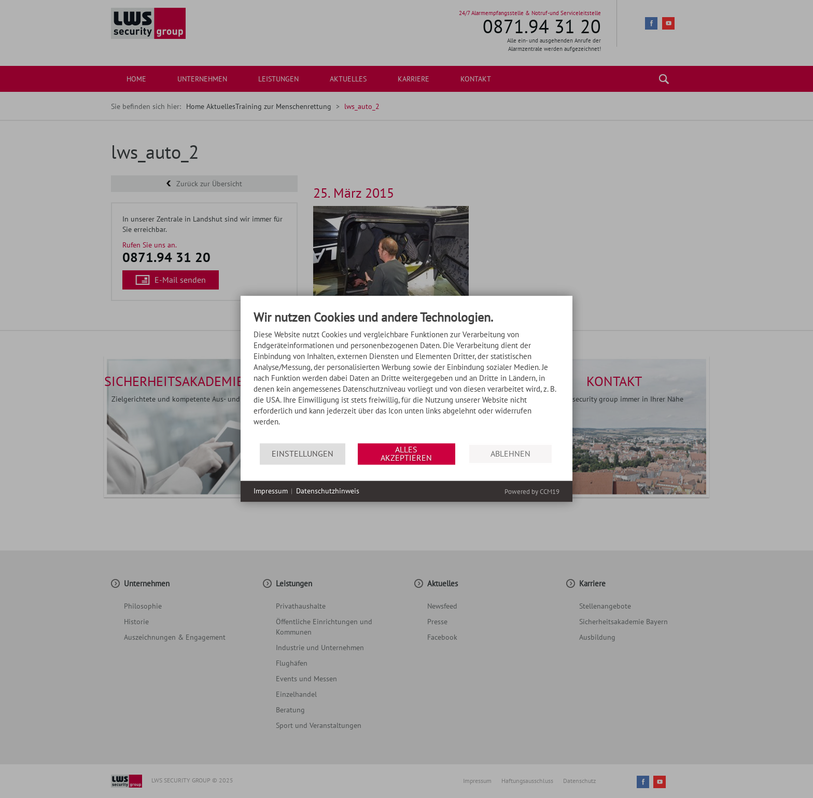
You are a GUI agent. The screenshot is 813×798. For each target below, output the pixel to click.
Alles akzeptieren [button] (406, 453)
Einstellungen (302, 453)
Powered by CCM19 (531, 491)
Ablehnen (510, 453)
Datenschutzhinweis (327, 491)
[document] (406, 377)
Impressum (271, 491)
